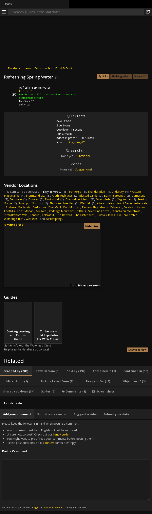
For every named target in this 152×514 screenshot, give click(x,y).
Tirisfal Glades (106, 215)
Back (8, 4)
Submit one (83, 156)
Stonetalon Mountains (126, 211)
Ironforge (75, 191)
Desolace (16, 199)
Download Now (137, 349)
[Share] (148, 12)
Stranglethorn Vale (16, 215)
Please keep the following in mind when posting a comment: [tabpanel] (76, 465)
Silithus (81, 211)
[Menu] (4, 12)
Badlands (24, 207)
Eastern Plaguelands (95, 207)
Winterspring (54, 219)
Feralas (128, 207)
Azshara (11, 207)
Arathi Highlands (62, 195)
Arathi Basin (124, 203)
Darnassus (138, 195)
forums (49, 443)
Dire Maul (54, 207)
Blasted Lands (88, 195)
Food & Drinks (64, 68)
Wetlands (32, 219)
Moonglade (103, 199)
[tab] (16, 371)
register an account (53, 507)
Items (27, 68)
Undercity (118, 191)
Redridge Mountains (62, 211)
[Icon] (11, 90)
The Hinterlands (84, 215)
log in (36, 507)
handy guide (60, 434)
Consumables (43, 68)
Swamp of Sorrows (30, 203)
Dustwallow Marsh (77, 199)
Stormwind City (35, 195)
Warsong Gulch (13, 219)
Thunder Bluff (96, 191)
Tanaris (34, 215)
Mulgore (41, 211)
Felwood (115, 207)
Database (14, 68)
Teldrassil (48, 215)
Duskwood (52, 199)
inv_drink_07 (74, 142)
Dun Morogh (71, 207)
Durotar (33, 199)
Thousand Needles (61, 203)
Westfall (85, 203)
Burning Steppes (114, 195)
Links (105, 76)
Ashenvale (140, 203)
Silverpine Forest (98, 211)
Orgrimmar (124, 199)
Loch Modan (25, 211)
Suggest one (83, 169)
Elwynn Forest (52, 191)
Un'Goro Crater (127, 215)
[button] (39, 257)
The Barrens (64, 215)
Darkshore (39, 207)
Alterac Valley (105, 203)
